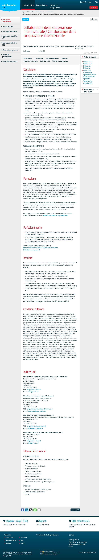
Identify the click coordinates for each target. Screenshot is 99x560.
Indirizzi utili (45, 61)
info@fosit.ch (33, 443)
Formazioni (23, 537)
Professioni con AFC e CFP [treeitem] (9, 37)
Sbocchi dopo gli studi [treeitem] (10, 50)
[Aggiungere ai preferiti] (96, 19)
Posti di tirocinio (10, 537)
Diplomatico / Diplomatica (87, 67)
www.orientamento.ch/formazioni (55, 215)
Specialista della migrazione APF (87, 82)
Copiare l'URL (75, 510)
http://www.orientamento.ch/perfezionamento (40, 248)
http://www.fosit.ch (34, 441)
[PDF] (92, 19)
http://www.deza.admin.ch (36, 426)
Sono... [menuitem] (93, 7)
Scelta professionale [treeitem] (9, 31)
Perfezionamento (52, 58)
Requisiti (64, 58)
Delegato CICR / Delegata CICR (87, 63)
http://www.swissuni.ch (31, 250)
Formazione (39, 58)
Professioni (35, 12)
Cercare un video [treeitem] (8, 26)
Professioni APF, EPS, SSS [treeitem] (9, 44)
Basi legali (87, 552)
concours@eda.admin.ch (37, 411)
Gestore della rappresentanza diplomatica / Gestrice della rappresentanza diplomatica (89, 75)
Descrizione (27, 58)
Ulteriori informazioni (60, 61)
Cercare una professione (46, 12)
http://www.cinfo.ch (34, 390)
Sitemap (81, 552)
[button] (22, 509)
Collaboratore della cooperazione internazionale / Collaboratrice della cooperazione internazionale (53, 14)
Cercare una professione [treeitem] (6, 20)
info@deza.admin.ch (35, 428)
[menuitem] (28, 5)
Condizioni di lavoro (30, 61)
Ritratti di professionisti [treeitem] (7, 56)
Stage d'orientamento (11, 540)
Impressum (93, 552)
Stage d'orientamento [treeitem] (9, 61)
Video (21, 540)
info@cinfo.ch (33, 392)
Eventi (22, 543)
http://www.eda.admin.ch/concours (39, 409)
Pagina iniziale (26, 12)
